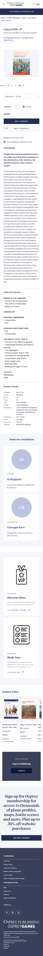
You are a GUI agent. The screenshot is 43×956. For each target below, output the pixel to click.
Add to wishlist (21, 128)
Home (3, 18)
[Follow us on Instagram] (12, 912)
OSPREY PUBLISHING (13, 18)
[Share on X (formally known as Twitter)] (12, 85)
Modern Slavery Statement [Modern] (12, 871)
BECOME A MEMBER (21, 838)
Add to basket (21, 121)
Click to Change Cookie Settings (14, 878)
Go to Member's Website (16, 610)
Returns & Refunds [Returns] (10, 898)
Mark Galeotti (24, 728)
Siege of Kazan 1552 (28, 725)
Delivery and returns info (14, 138)
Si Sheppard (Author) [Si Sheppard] (12, 38)
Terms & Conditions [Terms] (10, 868)
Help (5, 888)
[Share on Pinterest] (15, 85)
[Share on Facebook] (9, 85)
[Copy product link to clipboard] (23, 85)
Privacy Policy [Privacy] (8, 864)
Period (24, 18)
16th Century (32, 18)
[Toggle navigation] (3, 4)
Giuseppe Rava (16, 527)
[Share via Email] (19, 85)
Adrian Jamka (6, 731)
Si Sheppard (14, 479)
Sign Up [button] (21, 771)
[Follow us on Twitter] (18, 912)
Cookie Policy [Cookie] (8, 875)
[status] (17, 106)
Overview (7, 861)
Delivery (6, 895)
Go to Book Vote (13, 672)
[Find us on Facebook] (7, 912)
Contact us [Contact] (7, 891)
